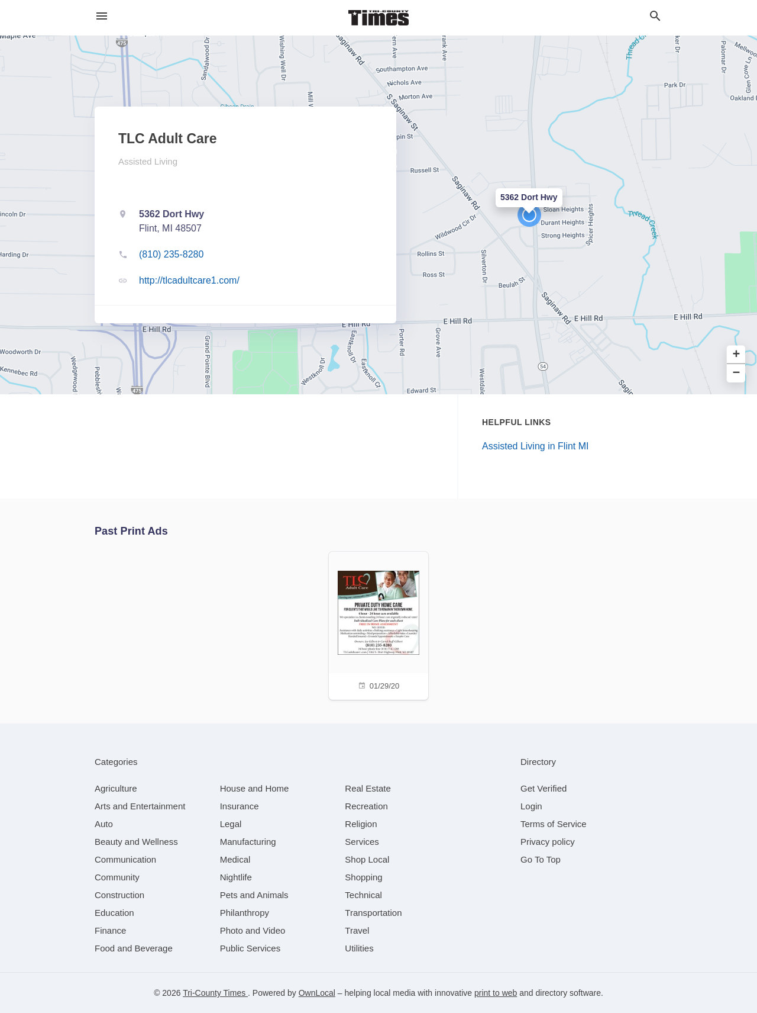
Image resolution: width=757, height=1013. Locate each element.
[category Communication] (125, 859)
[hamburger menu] (102, 16)
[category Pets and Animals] (254, 895)
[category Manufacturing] (248, 842)
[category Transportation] (373, 913)
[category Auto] (104, 824)
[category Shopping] (363, 877)
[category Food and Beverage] (134, 948)
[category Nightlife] (236, 877)
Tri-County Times (215, 993)
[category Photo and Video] (253, 930)
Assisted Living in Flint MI (535, 446)
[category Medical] (235, 859)
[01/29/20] (378, 624)
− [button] (736, 373)
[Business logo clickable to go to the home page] (378, 17)
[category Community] (117, 877)
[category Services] (362, 842)
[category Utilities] (359, 948)
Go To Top (540, 859)
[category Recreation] (366, 806)
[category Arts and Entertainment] (140, 806)
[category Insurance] (239, 806)
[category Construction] (119, 895)
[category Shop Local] (367, 859)
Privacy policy (547, 842)
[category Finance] (110, 930)
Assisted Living (147, 161)
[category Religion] (361, 824)
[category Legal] (231, 824)
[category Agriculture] (116, 788)
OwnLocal (317, 993)
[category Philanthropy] (244, 913)
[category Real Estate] (368, 788)
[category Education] (114, 913)
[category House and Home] (254, 788)
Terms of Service (553, 824)
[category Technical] (363, 895)
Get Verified (543, 788)
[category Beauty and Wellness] (136, 842)
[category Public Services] (250, 948)
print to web (495, 993)
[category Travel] (357, 930)
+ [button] (736, 355)
